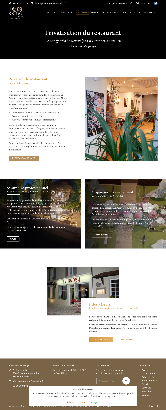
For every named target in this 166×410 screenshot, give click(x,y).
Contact (153, 13)
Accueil (51, 13)
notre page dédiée (109, 396)
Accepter (95, 402)
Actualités (140, 13)
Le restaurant (66, 13)
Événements (82, 13)
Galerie (114, 13)
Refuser (71, 402)
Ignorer (82, 402)
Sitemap (108, 406)
